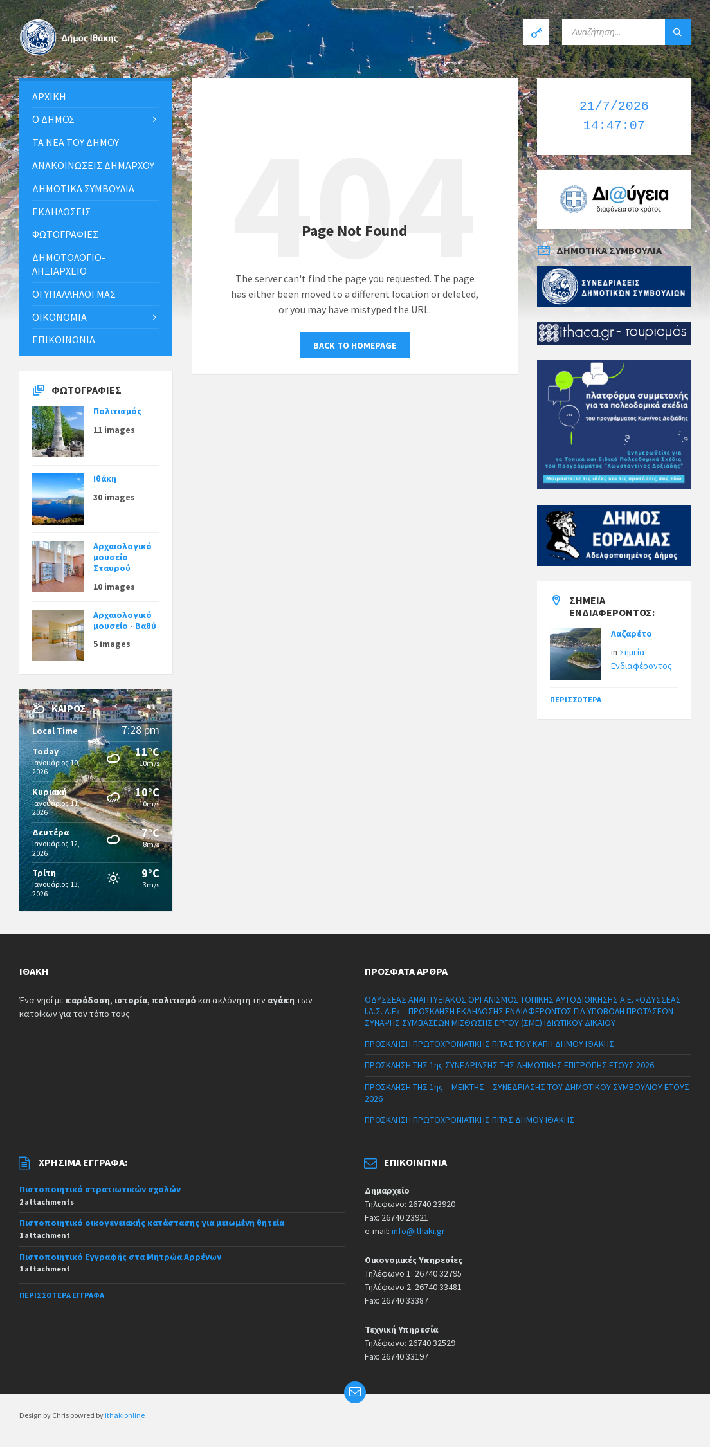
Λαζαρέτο (631, 633)
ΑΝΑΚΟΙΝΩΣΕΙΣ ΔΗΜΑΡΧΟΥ (93, 165)
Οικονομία (59, 317)
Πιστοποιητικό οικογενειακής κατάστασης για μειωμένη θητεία (151, 1222)
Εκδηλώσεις (61, 211)
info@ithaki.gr (418, 1231)
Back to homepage (354, 345)
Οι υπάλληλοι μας (74, 293)
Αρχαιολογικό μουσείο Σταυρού (122, 557)
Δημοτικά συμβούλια (83, 188)
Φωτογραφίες (65, 234)
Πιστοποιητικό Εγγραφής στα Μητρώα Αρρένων (120, 1256)
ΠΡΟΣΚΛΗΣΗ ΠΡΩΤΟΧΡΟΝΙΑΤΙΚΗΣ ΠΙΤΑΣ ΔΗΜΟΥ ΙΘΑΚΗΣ (469, 1119)
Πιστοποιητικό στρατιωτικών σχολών (100, 1189)
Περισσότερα (575, 699)
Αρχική (49, 96)
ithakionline (125, 1415)
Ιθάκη (104, 478)
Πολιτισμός (117, 411)
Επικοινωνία (63, 339)
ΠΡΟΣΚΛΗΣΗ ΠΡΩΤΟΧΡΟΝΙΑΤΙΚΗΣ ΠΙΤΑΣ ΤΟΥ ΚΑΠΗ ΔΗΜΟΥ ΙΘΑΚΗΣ (489, 1044)
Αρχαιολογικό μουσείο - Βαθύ (124, 620)
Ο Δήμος (53, 119)
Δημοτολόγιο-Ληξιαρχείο (68, 264)
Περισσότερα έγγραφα (61, 1295)
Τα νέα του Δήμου (75, 142)
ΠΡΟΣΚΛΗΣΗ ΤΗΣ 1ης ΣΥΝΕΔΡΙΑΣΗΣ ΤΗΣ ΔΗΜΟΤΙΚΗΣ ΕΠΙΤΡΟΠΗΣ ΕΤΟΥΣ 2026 (509, 1065)
